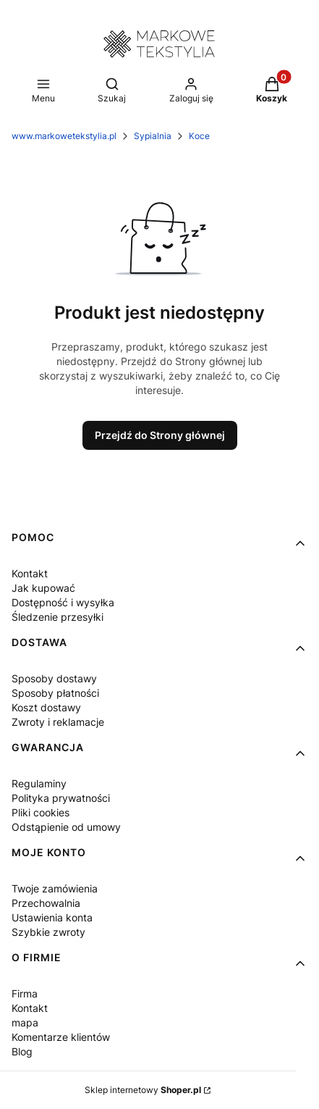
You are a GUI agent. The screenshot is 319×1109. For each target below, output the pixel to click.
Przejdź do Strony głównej (160, 435)
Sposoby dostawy (54, 678)
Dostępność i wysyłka (63, 602)
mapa (25, 1022)
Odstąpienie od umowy (66, 827)
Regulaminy (39, 783)
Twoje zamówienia (55, 888)
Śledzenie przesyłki (57, 617)
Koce (199, 135)
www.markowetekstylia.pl (64, 135)
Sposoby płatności (55, 693)
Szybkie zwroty (48, 932)
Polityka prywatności (61, 798)
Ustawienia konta (52, 917)
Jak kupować (43, 588)
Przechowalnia (46, 903)
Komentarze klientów (61, 1037)
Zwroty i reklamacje (58, 722)
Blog (22, 1051)
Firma (25, 993)
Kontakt (30, 573)
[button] (271, 91)
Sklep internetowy (143, 1089)
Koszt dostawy (46, 707)
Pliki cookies (40, 812)
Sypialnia (152, 135)
